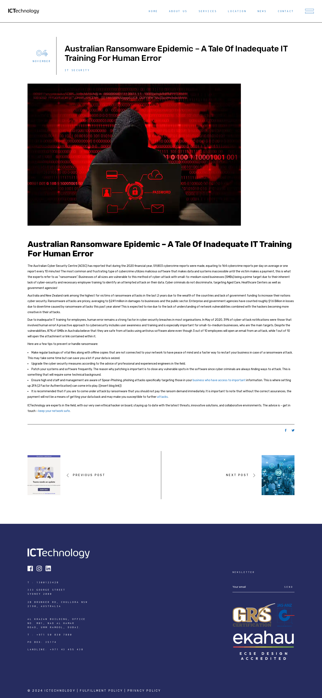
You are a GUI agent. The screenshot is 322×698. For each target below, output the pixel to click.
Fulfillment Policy (102, 690)
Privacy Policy (144, 690)
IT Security (77, 70)
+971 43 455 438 (67, 649)
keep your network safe (54, 411)
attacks (162, 397)
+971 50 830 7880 (54, 634)
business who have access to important (219, 380)
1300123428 (48, 582)
